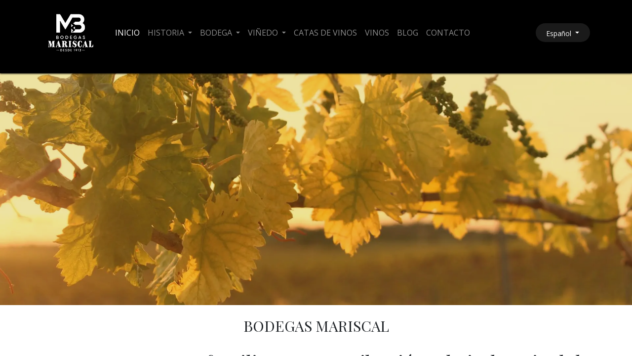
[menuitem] (127, 33)
